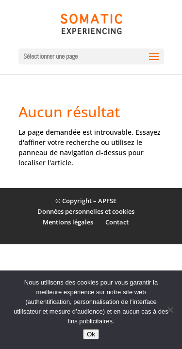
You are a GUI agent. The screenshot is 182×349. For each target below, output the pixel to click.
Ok (91, 334)
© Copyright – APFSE (85, 200)
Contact (117, 222)
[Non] (170, 310)
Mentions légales (68, 222)
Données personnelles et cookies (85, 211)
